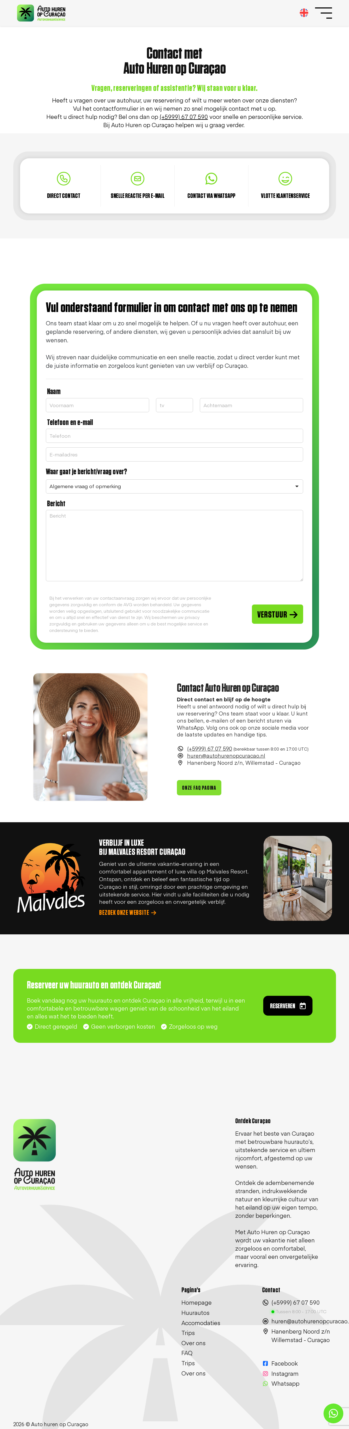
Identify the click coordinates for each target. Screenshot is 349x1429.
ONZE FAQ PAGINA (199, 797)
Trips (188, 1332)
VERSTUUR (277, 614)
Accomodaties (200, 1323)
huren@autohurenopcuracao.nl (226, 765)
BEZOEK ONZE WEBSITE (128, 912)
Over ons (193, 1343)
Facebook (280, 1363)
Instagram (280, 1373)
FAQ (186, 1353)
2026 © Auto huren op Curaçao (50, 1424)
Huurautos (195, 1312)
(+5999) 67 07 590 (209, 758)
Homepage (196, 1302)
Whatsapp (280, 1383)
